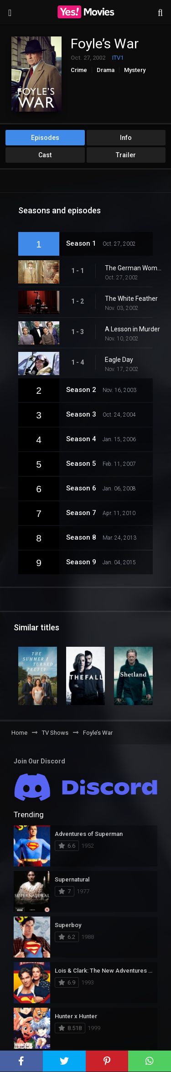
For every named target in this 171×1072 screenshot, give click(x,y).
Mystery (134, 70)
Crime (79, 70)
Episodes (45, 137)
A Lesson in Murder (132, 329)
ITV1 (118, 57)
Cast (45, 155)
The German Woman (133, 268)
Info (126, 137)
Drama (105, 70)
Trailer (126, 155)
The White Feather (131, 298)
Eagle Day (119, 359)
